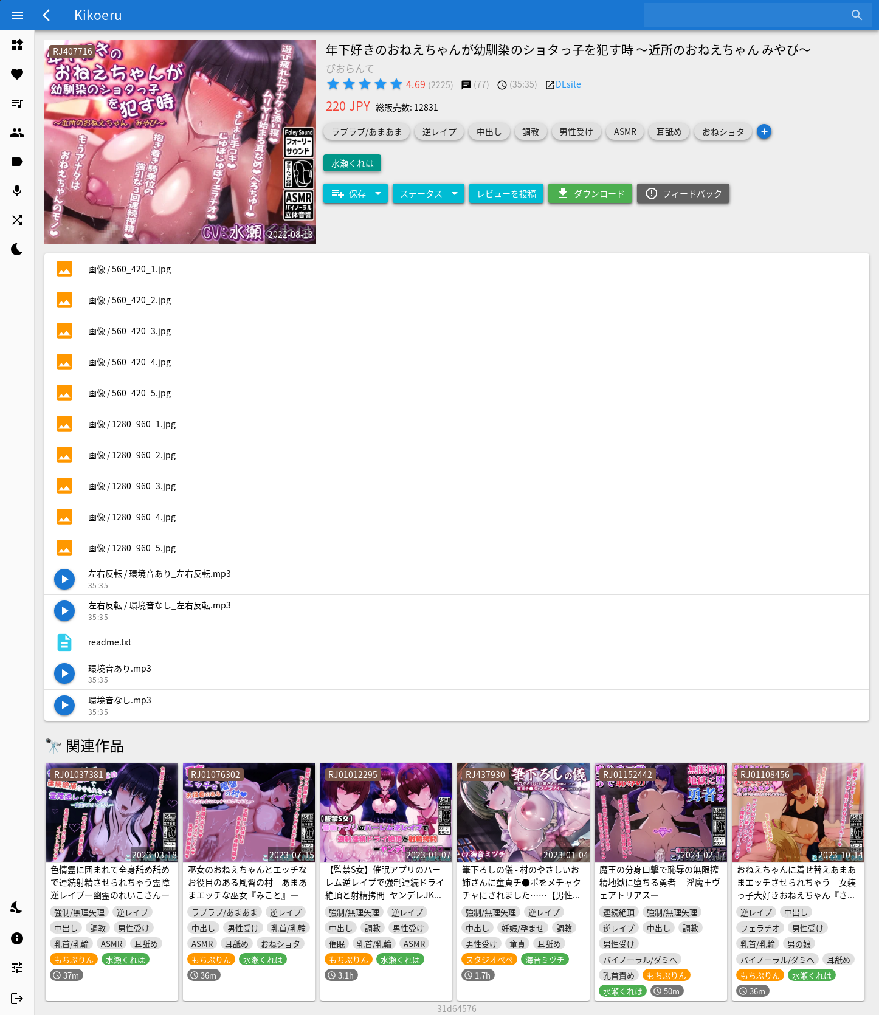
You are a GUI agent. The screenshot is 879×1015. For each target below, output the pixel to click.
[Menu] (17, 15)
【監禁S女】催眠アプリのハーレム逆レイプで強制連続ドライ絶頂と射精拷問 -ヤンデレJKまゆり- (384, 888)
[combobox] (748, 15)
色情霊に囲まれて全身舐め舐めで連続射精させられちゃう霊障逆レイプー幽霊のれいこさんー (110, 882)
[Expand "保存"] (355, 193)
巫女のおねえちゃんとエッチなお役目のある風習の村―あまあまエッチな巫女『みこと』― (247, 882)
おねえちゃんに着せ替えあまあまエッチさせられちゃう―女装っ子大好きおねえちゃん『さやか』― (796, 888)
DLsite (568, 84)
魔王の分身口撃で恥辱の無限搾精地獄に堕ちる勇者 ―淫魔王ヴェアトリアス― (659, 882)
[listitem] (17, 45)
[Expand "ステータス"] (428, 193)
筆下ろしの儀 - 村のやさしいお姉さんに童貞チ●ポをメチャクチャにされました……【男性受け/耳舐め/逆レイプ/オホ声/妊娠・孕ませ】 (521, 894)
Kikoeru (98, 14)
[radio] (333, 84)
